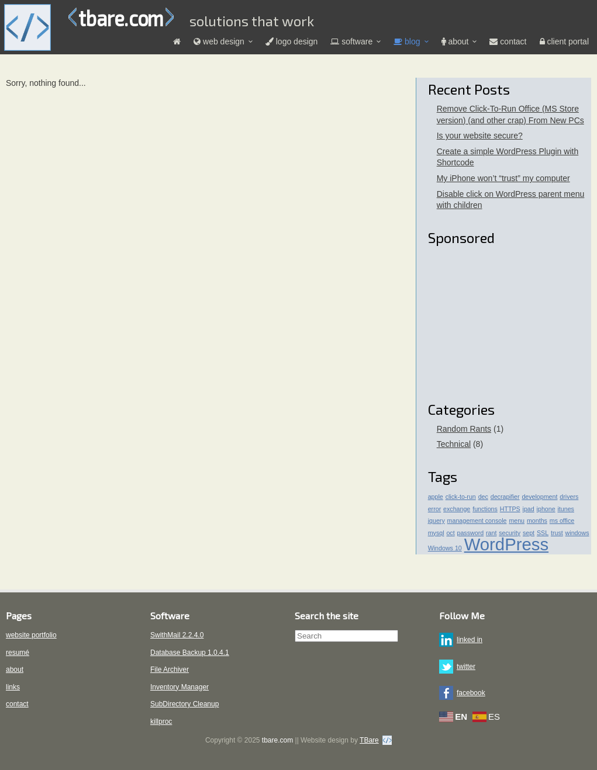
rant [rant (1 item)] (491, 532)
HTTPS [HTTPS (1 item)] (510, 508)
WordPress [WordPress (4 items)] (506, 544)
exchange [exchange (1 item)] (456, 508)
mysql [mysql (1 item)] (436, 532)
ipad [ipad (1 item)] (528, 508)
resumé (17, 652)
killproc (161, 721)
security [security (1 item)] (509, 532)
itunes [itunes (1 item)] (566, 508)
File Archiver (169, 669)
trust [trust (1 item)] (557, 532)
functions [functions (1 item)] (485, 508)
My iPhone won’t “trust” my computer (503, 178)
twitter (466, 667)
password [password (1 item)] (470, 532)
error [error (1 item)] (434, 508)
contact (17, 704)
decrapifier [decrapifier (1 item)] (505, 496)
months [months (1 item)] (537, 520)
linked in (469, 640)
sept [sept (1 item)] (528, 532)
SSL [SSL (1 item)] (542, 532)
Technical (454, 444)
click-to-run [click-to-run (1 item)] (461, 496)
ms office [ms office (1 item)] (562, 520)
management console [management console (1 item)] (477, 520)
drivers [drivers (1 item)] (569, 496)
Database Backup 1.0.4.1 (189, 652)
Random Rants (464, 428)
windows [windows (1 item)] (577, 532)
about (14, 669)
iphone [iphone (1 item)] (546, 508)
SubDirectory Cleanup (184, 704)
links (13, 687)
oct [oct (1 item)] (450, 532)
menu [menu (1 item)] (516, 520)
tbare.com (121, 17)
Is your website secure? (480, 135)
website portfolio (31, 635)
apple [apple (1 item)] (435, 496)
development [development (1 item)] (539, 496)
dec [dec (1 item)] (483, 496)
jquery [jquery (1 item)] (436, 520)
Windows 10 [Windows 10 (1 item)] (445, 548)
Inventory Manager (179, 687)
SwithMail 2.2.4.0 (176, 635)
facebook (471, 693)
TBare (369, 740)
